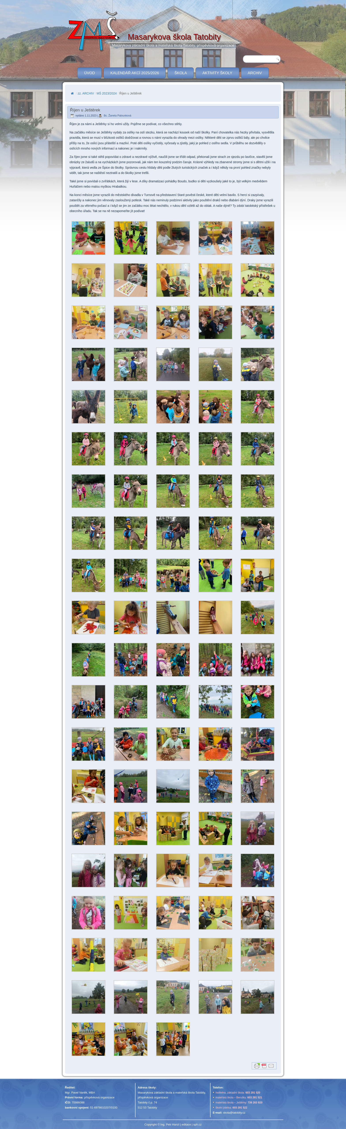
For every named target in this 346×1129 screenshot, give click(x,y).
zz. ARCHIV (86, 93)
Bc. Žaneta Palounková (117, 115)
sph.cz (197, 1124)
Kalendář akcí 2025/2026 (134, 73)
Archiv (255, 73)
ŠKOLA (180, 73)
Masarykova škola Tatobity (174, 36)
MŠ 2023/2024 (107, 93)
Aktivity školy (217, 73)
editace (186, 1124)
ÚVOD (89, 73)
